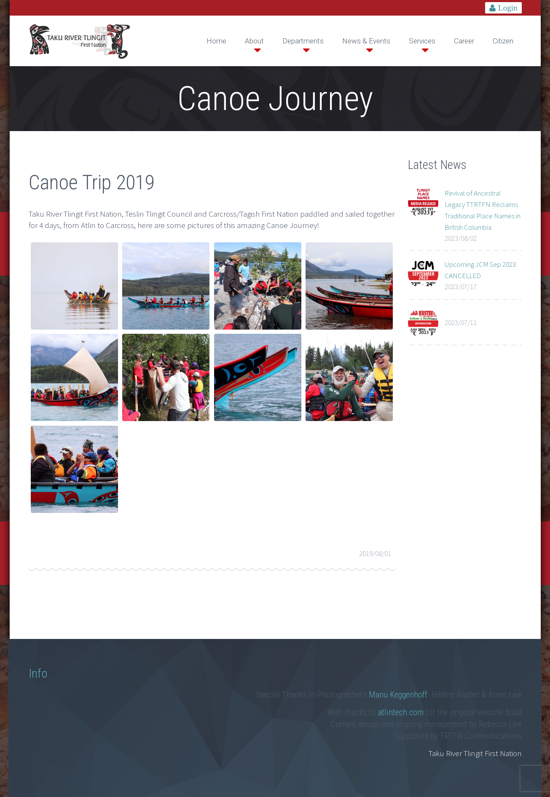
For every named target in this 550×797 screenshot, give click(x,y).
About (254, 41)
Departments (303, 41)
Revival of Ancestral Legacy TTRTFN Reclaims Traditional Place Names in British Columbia (482, 210)
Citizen (503, 41)
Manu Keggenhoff (399, 695)
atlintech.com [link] (401, 712)
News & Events (366, 41)
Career (464, 41)
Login (507, 7)
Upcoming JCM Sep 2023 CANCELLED (480, 270)
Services (422, 41)
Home (216, 41)
